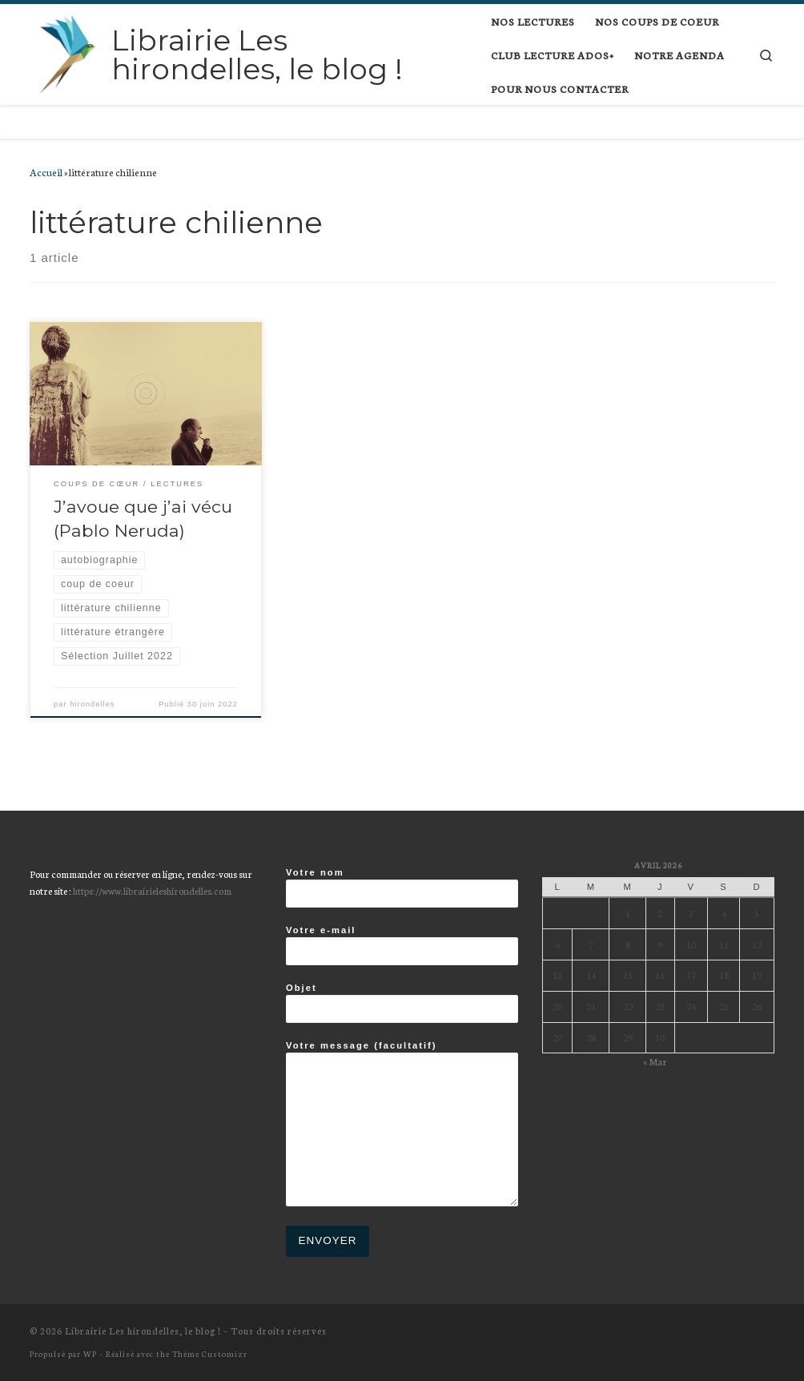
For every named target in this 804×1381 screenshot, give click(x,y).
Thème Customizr (209, 1353)
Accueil (46, 171)
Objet (402, 1003)
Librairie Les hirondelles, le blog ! (143, 1330)
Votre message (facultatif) (402, 1123)
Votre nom (402, 888)
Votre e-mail (402, 945)
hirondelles (92, 704)
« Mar (655, 1061)
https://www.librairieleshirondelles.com (152, 890)
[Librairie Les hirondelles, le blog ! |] (68, 52)
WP (90, 1353)
